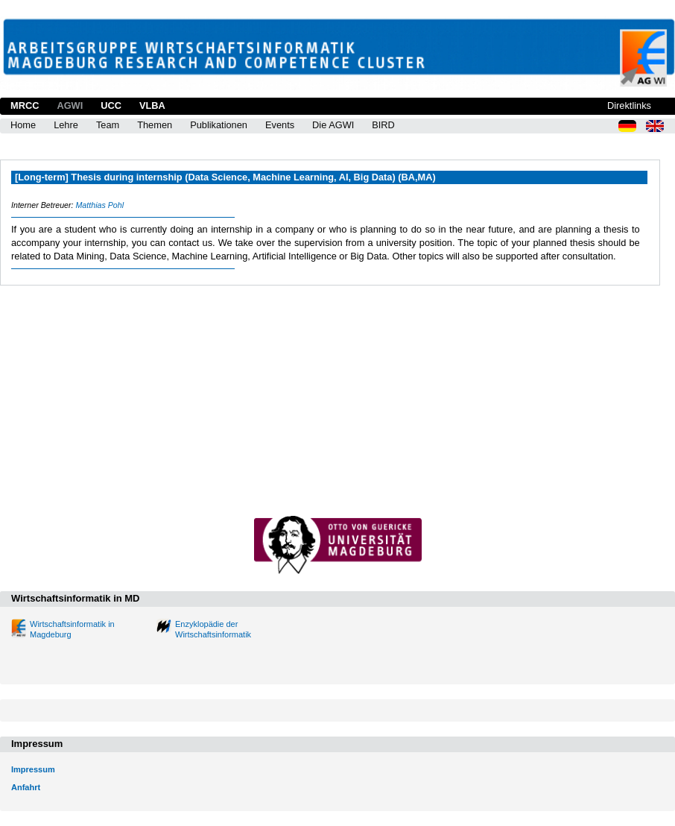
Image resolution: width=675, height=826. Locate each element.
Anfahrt (25, 787)
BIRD (383, 124)
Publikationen (218, 124)
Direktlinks (629, 105)
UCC (111, 105)
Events (279, 124)
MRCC (24, 105)
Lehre (66, 124)
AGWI (70, 105)
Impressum (33, 769)
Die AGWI (333, 124)
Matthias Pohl (99, 205)
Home (23, 124)
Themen (154, 124)
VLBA (152, 105)
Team (107, 124)
